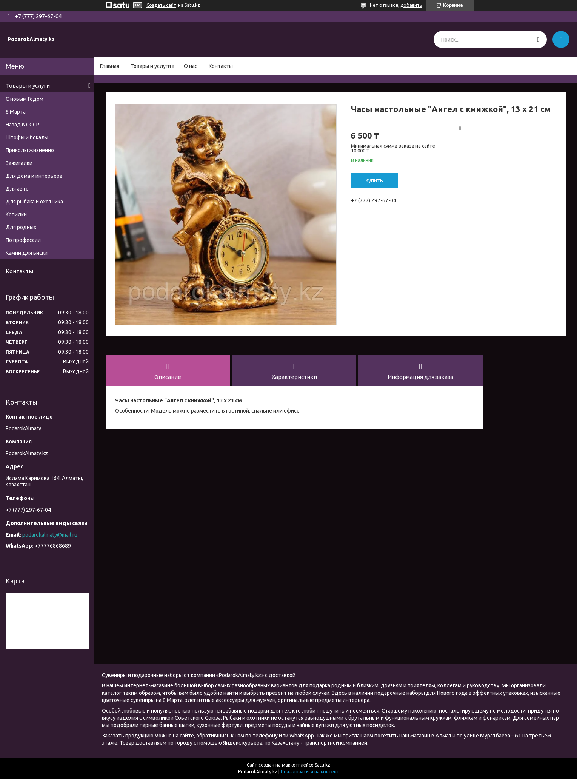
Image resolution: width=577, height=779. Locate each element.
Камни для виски (27, 253)
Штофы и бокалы (27, 137)
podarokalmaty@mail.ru (49, 535)
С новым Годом (24, 99)
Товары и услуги (151, 66)
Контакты (221, 66)
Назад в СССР (22, 125)
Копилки (16, 214)
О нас (190, 66)
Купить (374, 180)
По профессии (23, 240)
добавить (411, 5)
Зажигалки (19, 163)
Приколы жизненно (30, 150)
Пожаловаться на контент (310, 771)
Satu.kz (322, 764)
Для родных (21, 227)
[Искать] (538, 39)
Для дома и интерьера (34, 176)
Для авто (17, 189)
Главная (109, 66)
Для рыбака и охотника (34, 202)
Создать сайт (161, 5)
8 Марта (16, 112)
